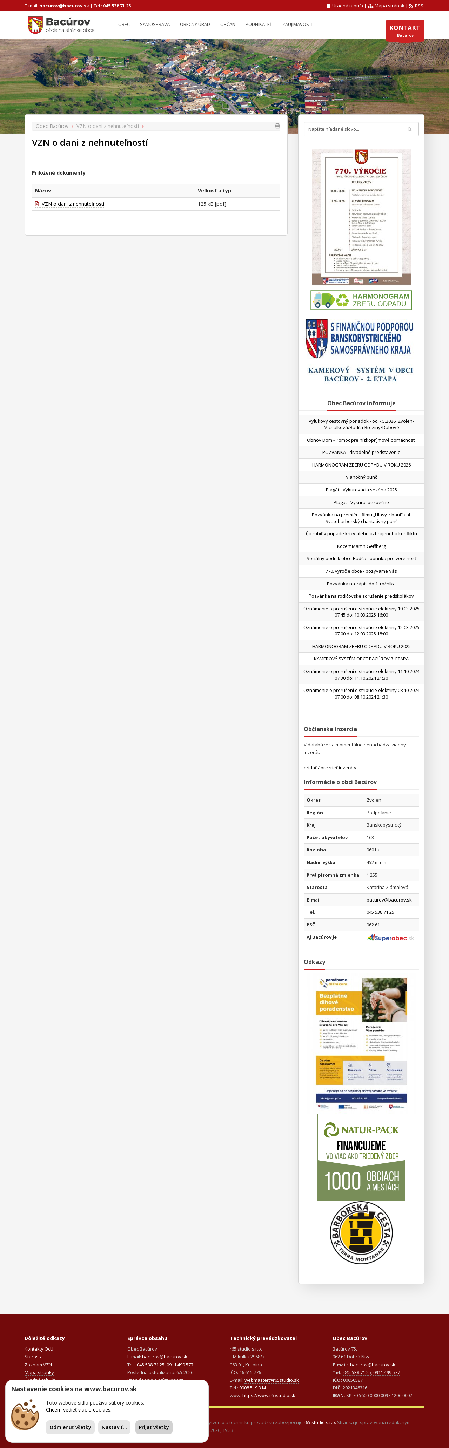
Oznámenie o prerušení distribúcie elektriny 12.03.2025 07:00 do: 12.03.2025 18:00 (361, 630)
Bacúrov (405, 32)
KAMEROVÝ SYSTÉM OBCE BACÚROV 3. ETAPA (361, 658)
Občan (227, 24)
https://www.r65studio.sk (268, 1395)
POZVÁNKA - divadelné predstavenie (361, 452)
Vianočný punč (361, 477)
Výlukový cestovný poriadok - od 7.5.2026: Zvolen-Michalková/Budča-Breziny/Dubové (361, 424)
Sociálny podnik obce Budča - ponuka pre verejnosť (361, 558)
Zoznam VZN (38, 1364)
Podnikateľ (259, 24)
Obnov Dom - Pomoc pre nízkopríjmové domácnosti (361, 440)
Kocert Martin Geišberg (361, 546)
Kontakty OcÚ (39, 1349)
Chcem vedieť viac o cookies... (80, 1409)
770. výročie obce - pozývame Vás (361, 571)
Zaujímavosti (297, 24)
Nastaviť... (114, 1427)
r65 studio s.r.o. (320, 1422)
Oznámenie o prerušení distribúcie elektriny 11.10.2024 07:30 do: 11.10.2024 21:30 (361, 674)
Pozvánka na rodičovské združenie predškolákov (361, 596)
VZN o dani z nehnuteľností (69, 203)
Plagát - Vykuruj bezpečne (361, 502)
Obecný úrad (195, 24)
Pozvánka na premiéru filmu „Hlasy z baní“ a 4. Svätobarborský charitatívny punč (361, 517)
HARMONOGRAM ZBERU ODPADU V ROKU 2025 (361, 646)
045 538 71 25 (117, 5)
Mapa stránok (386, 5)
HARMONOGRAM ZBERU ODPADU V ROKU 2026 (361, 465)
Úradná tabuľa (345, 5)
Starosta (34, 1356)
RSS (416, 5)
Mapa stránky (39, 1372)
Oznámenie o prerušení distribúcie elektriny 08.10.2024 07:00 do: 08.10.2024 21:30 (361, 693)
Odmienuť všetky (70, 1427)
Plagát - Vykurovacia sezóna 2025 (361, 490)
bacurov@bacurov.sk (64, 5)
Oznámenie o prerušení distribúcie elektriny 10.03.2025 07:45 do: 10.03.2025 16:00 (361, 611)
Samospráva (155, 24)
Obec (124, 24)
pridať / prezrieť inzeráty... (332, 767)
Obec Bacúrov (52, 126)
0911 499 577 (180, 1364)
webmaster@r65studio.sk (271, 1380)
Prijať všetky (154, 1427)
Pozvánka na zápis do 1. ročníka (361, 583)
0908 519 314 (252, 1388)
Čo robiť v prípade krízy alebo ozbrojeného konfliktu (361, 533)
